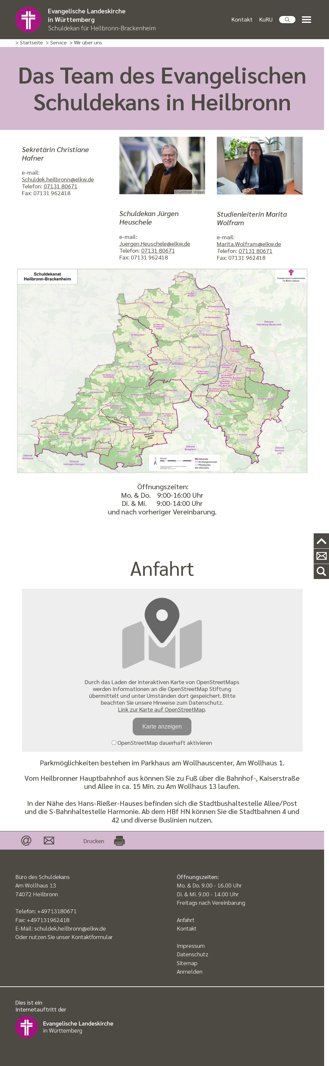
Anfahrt (186, 919)
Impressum (191, 945)
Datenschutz (192, 954)
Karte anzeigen (162, 726)
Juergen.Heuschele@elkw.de (154, 243)
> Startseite (29, 42)
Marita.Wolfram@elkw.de (249, 243)
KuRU (266, 19)
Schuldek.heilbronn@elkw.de (58, 179)
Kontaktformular (92, 936)
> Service (56, 42)
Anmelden (189, 971)
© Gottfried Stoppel (189, 191)
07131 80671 (61, 186)
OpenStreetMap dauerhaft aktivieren (162, 742)
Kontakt (242, 19)
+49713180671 (57, 911)
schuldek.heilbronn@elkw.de (70, 928)
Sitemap (187, 962)
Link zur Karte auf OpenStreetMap (161, 709)
